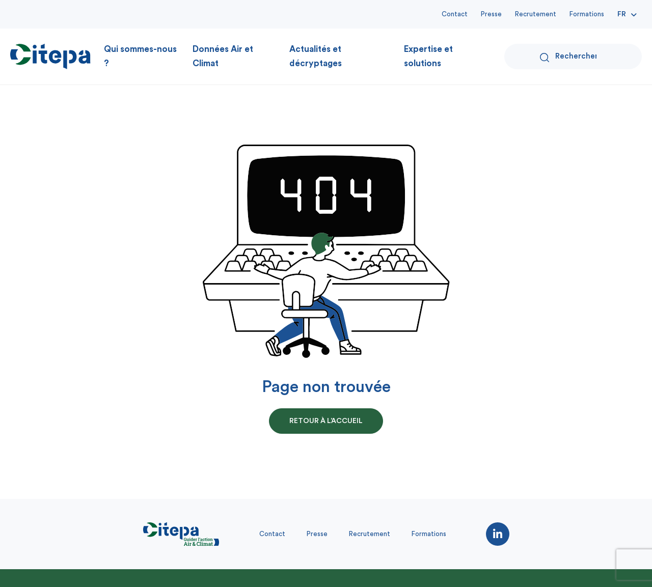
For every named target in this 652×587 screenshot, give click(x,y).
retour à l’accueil (326, 421)
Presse (491, 14)
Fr (621, 14)
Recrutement (535, 14)
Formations (586, 14)
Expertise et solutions (428, 56)
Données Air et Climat (223, 56)
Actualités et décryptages (315, 56)
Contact (455, 14)
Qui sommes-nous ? (140, 56)
